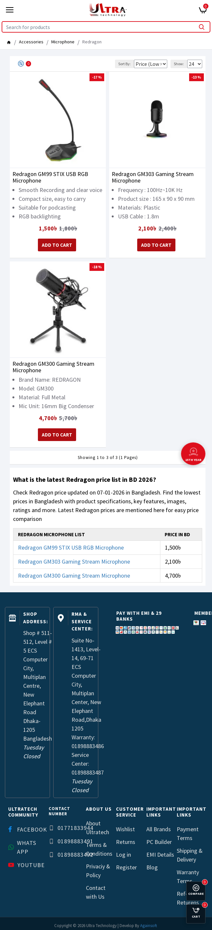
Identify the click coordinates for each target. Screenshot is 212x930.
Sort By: (110, 63)
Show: (179, 63)
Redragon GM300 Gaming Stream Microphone (53, 365)
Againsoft (148, 923)
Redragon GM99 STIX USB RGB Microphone (50, 177)
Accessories (31, 42)
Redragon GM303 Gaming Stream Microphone (153, 177)
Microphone (62, 42)
